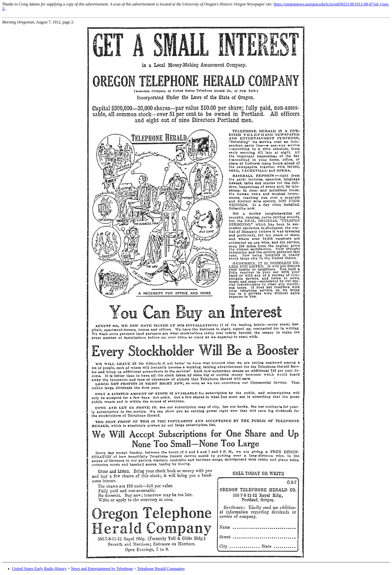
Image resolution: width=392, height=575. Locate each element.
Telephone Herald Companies (161, 569)
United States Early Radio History (39, 569)
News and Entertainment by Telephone (102, 569)
